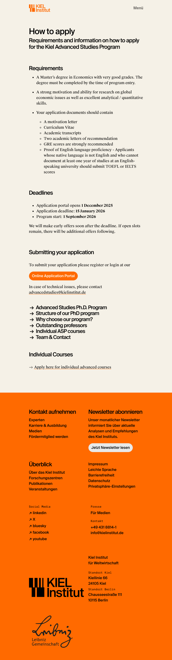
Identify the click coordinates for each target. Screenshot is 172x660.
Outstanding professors (61, 325)
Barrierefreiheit (101, 475)
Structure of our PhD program (67, 313)
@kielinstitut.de (72, 292)
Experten (37, 419)
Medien (35, 431)
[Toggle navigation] (138, 8)
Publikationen (40, 483)
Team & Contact (53, 337)
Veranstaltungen (43, 489)
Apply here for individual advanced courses (72, 367)
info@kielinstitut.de (107, 532)
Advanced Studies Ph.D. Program (71, 307)
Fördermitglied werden (48, 436)
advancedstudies (43, 292)
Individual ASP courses (60, 331)
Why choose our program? (64, 319)
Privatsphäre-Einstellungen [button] (112, 486)
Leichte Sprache (102, 469)
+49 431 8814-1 (104, 527)
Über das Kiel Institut (47, 472)
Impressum (98, 464)
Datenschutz (99, 480)
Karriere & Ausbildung (48, 425)
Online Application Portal (53, 275)
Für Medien (100, 512)
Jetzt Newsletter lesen (110, 447)
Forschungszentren (46, 478)
